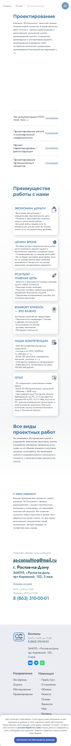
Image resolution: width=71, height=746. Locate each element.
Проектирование (35, 5)
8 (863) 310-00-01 (31, 598)
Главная (7, 5)
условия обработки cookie (29, 728)
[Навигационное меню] (65, 6)
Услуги (19, 5)
